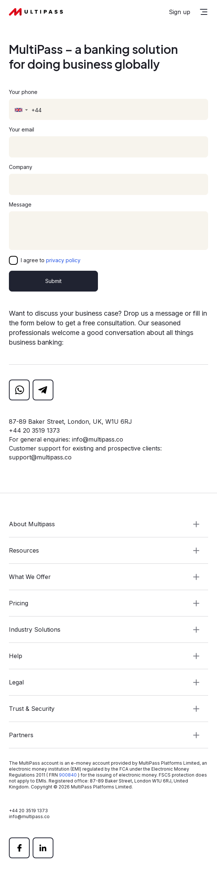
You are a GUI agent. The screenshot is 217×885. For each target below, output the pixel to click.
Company (20, 167)
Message (20, 204)
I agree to (50, 260)
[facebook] (19, 847)
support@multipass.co (40, 457)
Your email (21, 129)
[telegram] (43, 390)
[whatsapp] (19, 390)
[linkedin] (43, 847)
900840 (68, 775)
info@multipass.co (97, 439)
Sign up (179, 12)
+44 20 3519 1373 (34, 430)
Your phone (23, 92)
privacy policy (63, 260)
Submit (53, 281)
